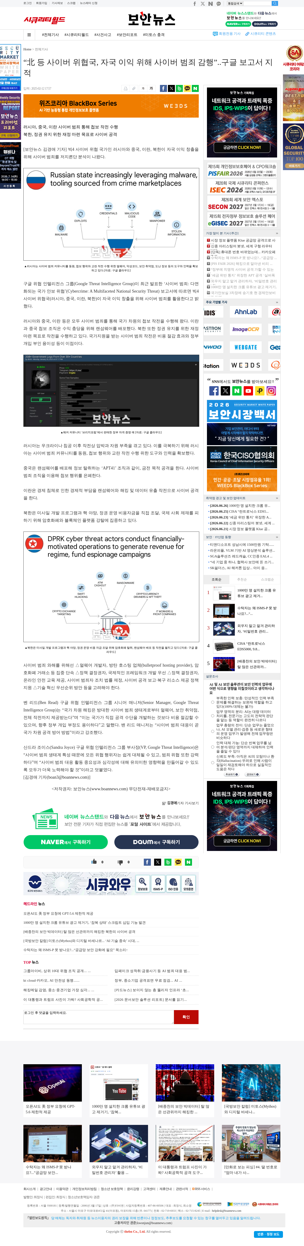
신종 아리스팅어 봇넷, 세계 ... (242, 523)
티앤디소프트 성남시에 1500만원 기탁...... (242, 544)
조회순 (216, 579)
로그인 (27, 3)
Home (27, 49)
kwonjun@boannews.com (154, 1223)
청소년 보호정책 (112, 1189)
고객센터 (149, 1189)
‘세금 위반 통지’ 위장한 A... (240, 517)
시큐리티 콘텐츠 (263, 33)
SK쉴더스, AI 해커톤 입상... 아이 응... (238, 568)
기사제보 (57, 3)
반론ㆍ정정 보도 (268, 1234)
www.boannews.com (109, 789)
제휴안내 (165, 1189)
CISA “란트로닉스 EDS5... (239, 511)
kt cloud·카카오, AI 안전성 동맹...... (51, 980)
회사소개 (29, 1189)
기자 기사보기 (180, 803)
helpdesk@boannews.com (226, 1210)
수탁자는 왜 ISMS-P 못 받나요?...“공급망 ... (244, 258)
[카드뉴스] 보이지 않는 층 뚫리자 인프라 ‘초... (152, 990)
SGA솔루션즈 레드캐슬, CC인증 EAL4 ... (241, 556)
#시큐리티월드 (77, 35)
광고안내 (46, 1189)
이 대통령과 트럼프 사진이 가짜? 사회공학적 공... (63, 999)
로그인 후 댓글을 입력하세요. (98, 1017)
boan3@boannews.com (68, 777)
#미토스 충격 (154, 35)
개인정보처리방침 (84, 1189)
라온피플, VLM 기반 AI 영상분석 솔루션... (242, 550)
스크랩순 (267, 579)
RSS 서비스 (202, 1189)
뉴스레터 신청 (89, 3)
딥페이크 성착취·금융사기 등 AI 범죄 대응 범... (152, 971)
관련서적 (182, 1189)
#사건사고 (102, 35)
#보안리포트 (127, 35)
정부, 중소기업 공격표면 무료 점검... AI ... (148, 980)
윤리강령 (133, 1189)
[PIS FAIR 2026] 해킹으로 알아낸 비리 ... (241, 264)
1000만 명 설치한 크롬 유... (240, 506)
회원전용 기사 (230, 33)
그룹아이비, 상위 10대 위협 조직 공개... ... (57, 971)
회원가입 (41, 3)
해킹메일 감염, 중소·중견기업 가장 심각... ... (58, 990)
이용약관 (62, 1189)
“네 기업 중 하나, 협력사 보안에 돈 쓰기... (242, 562)
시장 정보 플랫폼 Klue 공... (240, 529)
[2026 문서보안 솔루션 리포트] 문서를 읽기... (151, 999)
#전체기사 (50, 35)
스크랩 (71, 3)
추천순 (242, 579)
